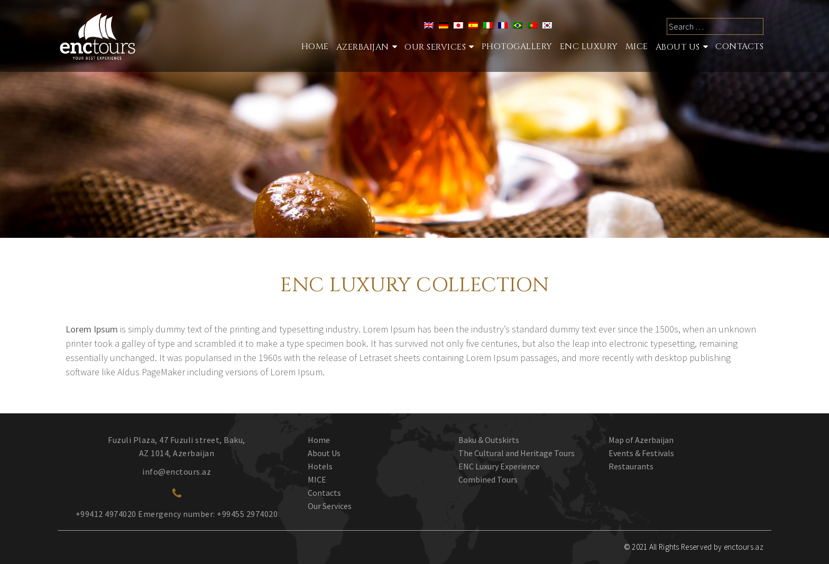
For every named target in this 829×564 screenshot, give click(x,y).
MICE (636, 46)
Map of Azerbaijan (641, 439)
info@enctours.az (176, 471)
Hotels (320, 466)
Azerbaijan (362, 47)
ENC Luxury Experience (499, 466)
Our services (435, 47)
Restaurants (631, 466)
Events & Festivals (641, 453)
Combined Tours (488, 479)
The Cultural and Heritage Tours (516, 453)
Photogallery (517, 46)
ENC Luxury (589, 46)
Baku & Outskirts (488, 439)
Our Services (330, 506)
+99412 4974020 (106, 513)
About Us (678, 47)
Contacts (739, 46)
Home (315, 46)
